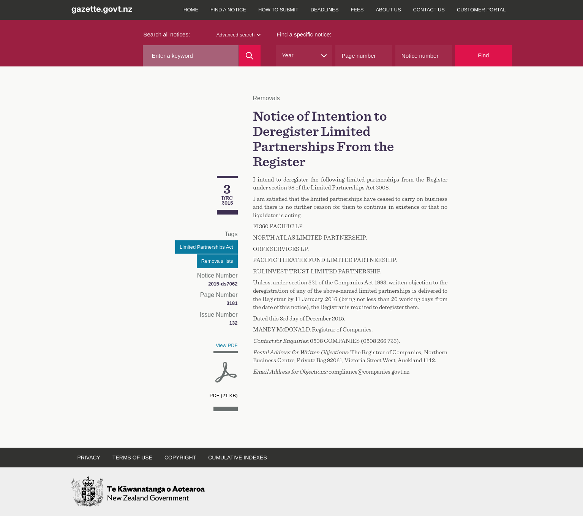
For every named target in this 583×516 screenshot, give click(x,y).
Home (190, 10)
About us (388, 10)
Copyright (180, 457)
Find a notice (228, 10)
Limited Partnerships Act (206, 247)
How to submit (278, 10)
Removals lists (217, 261)
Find (483, 55)
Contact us (429, 10)
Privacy (88, 457)
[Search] (250, 55)
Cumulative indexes (237, 457)
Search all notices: (167, 34)
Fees (357, 10)
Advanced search (238, 35)
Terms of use (132, 457)
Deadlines (325, 10)
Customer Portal (481, 10)
